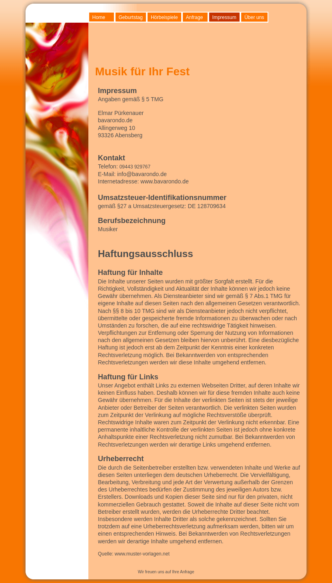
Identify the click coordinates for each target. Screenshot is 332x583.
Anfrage (194, 17)
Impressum (224, 17)
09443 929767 (134, 167)
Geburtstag (131, 17)
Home (98, 17)
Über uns (254, 17)
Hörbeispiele (164, 17)
